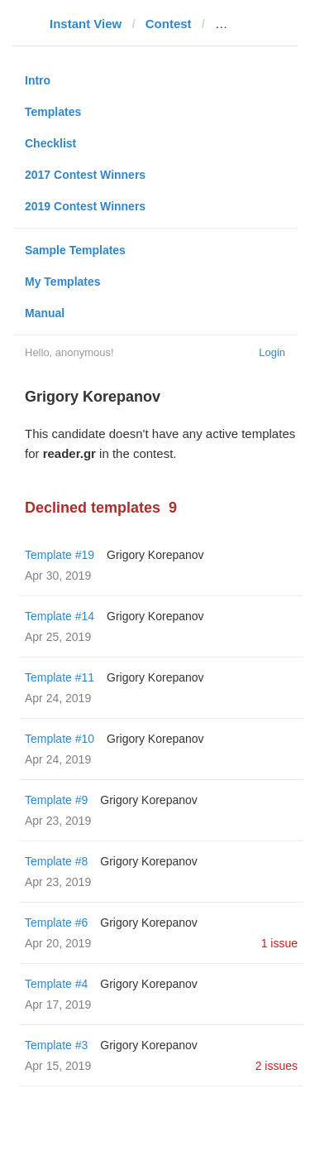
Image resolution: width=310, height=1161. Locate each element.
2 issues (276, 1065)
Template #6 (56, 922)
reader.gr (241, 24)
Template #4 (56, 983)
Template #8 (56, 861)
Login (272, 352)
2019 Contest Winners (85, 206)
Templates (53, 111)
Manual (44, 313)
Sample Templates (75, 250)
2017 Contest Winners (85, 174)
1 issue (279, 943)
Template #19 (59, 554)
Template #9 (56, 800)
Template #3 (56, 1045)
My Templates (63, 281)
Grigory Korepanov (155, 554)
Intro (37, 80)
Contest (168, 24)
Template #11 (59, 677)
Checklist (50, 143)
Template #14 (59, 616)
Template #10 (59, 738)
